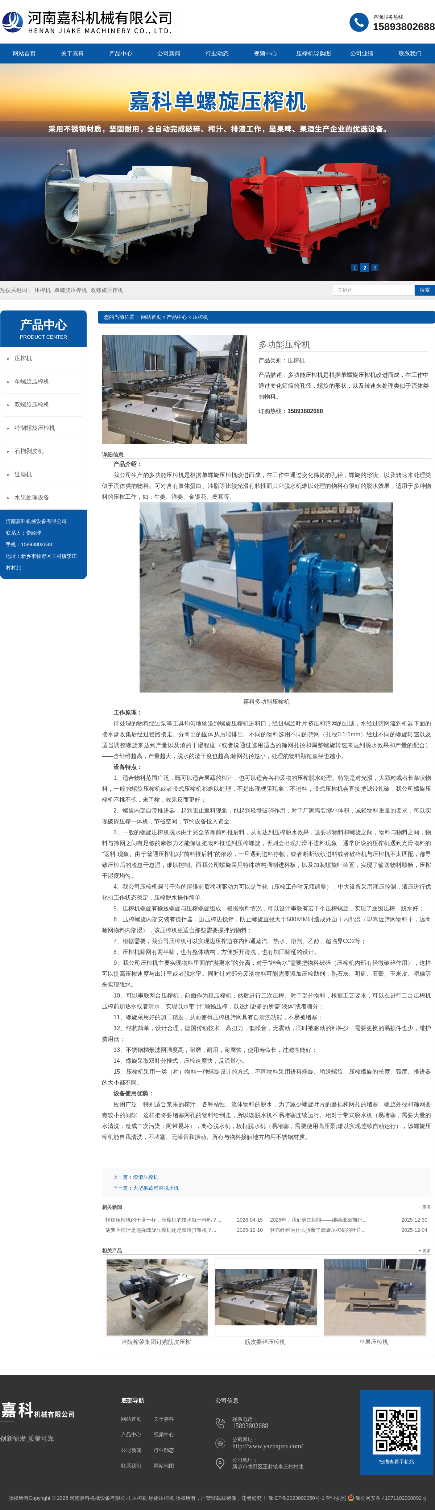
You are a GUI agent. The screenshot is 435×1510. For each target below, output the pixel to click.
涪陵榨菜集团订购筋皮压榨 (156, 1342)
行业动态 (217, 53)
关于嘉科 (72, 53)
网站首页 (24, 53)
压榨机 (42, 290)
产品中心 (120, 53)
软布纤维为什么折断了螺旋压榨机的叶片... (348, 1230)
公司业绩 (361, 53)
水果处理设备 (31, 497)
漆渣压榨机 (145, 1177)
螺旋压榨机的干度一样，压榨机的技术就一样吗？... (184, 1219)
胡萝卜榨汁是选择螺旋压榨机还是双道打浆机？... (184, 1230)
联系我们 (410, 53)
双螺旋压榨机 (107, 290)
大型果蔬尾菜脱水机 (156, 1188)
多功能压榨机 (284, 344)
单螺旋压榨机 (70, 290)
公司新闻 (169, 53)
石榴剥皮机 (29, 451)
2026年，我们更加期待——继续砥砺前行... (348, 1219)
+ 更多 (425, 1207)
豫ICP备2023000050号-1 (296, 1498)
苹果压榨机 (373, 1342)
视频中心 (265, 53)
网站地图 (164, 1466)
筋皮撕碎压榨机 (265, 1342)
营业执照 (336, 1498)
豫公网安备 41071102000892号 (387, 1498)
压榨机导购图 (313, 53)
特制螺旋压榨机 (34, 428)
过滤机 (23, 474)
